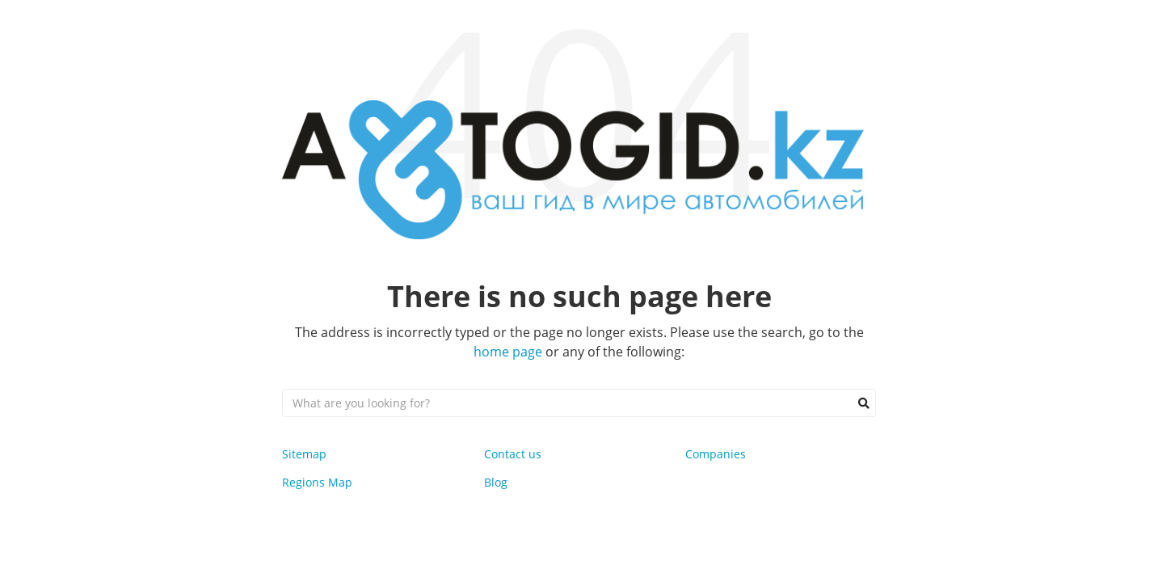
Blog (495, 482)
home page (508, 352)
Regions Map (317, 482)
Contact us (512, 454)
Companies (715, 454)
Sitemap (304, 454)
